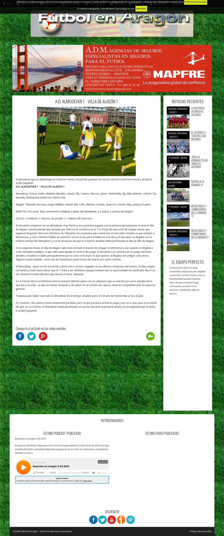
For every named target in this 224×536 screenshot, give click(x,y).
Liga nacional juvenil (175, 184)
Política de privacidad (201, 531)
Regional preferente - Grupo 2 (177, 135)
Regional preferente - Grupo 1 (177, 110)
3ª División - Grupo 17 (177, 159)
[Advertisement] (187, 354)
